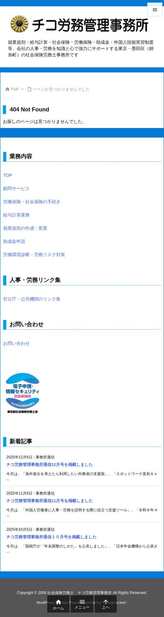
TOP (14, 89)
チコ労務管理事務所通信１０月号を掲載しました (51, 537)
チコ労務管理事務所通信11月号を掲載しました (49, 500)
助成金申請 (14, 241)
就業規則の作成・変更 (25, 228)
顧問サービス (16, 188)
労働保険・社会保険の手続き (32, 201)
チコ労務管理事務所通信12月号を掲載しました (49, 464)
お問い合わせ (16, 343)
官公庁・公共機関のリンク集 (32, 298)
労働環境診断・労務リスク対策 (34, 254)
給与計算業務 (16, 214)
